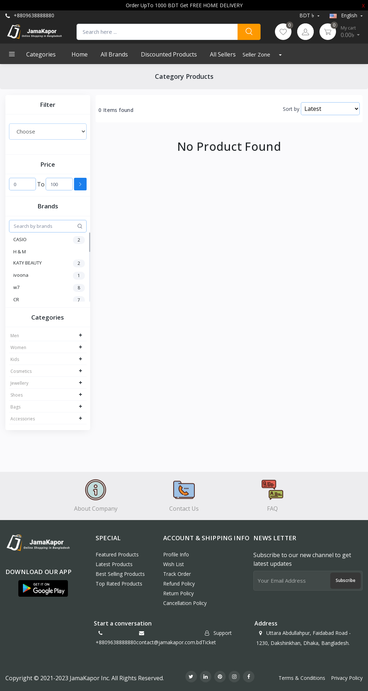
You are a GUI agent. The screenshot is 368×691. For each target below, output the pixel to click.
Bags (15, 407)
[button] (43, 588)
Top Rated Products (119, 583)
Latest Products (114, 564)
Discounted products (169, 54)
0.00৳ (350, 31)
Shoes (16, 395)
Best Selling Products (120, 573)
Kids (14, 359)
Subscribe (345, 580)
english (344, 15)
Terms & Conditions (302, 677)
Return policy (178, 593)
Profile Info (176, 554)
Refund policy (179, 583)
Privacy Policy (347, 677)
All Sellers (223, 54)
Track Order (177, 573)
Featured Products (117, 554)
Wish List (173, 564)
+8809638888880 (29, 15)
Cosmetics (21, 371)
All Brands (114, 54)
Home (80, 54)
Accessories (22, 419)
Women (18, 347)
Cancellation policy (185, 603)
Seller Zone (257, 54)
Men (14, 336)
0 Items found (115, 110)
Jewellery (19, 383)
